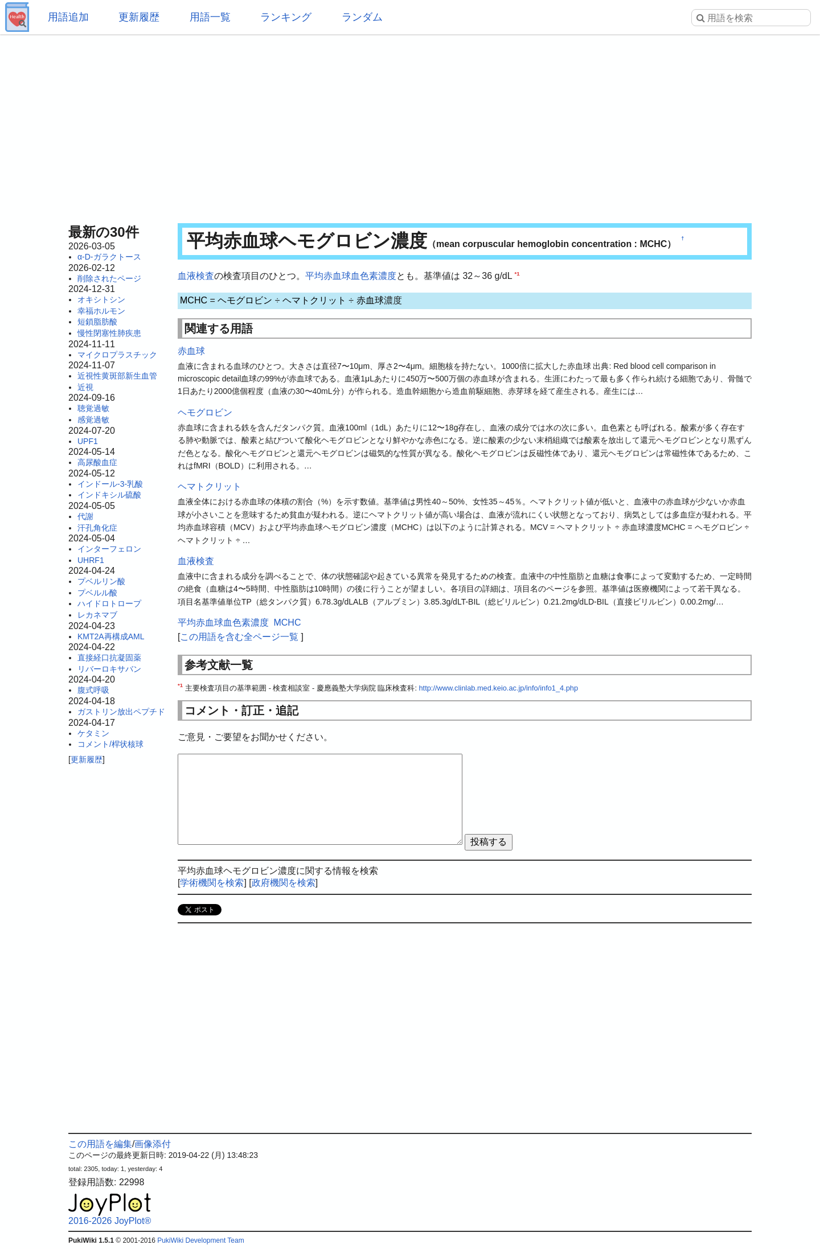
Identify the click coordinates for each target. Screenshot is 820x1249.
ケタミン (93, 733)
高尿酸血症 (97, 462)
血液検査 (196, 276)
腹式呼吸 (93, 690)
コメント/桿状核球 (110, 744)
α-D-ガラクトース (109, 256)
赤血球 (370, 300)
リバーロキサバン (109, 668)
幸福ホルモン (101, 310)
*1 (516, 273)
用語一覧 (210, 17)
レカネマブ (97, 614)
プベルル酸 (97, 592)
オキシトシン (101, 299)
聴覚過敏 (93, 408)
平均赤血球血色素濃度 (350, 276)
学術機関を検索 (212, 883)
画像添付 (152, 1144)
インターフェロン (109, 548)
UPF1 (87, 441)
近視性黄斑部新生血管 (117, 375)
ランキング (285, 17)
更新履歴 (138, 17)
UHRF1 (90, 560)
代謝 (85, 516)
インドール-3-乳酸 (110, 483)
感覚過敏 (93, 419)
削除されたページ (109, 278)
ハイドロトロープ (109, 603)
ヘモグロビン (245, 300)
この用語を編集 (100, 1144)
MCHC (193, 300)
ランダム (362, 17)
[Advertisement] (410, 125)
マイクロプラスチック (117, 354)
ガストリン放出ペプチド (121, 711)
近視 (85, 387)
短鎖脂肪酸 (97, 321)
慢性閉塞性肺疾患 (109, 333)
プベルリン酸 (101, 581)
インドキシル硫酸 (109, 494)
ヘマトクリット (314, 300)
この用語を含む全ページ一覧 (239, 637)
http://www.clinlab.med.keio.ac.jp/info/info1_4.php (499, 688)
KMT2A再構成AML (110, 636)
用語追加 (68, 17)
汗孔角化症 (97, 527)
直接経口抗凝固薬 (109, 657)
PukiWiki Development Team (200, 1240)
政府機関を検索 (283, 883)
